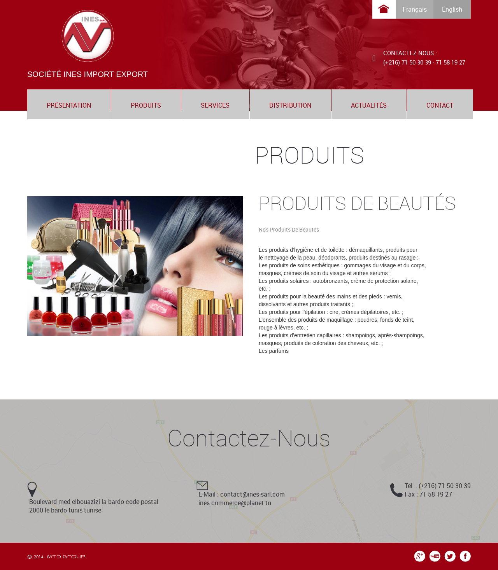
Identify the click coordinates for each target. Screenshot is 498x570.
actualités (369, 105)
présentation (69, 105)
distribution (290, 105)
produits (146, 105)
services (215, 105)
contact (439, 105)
